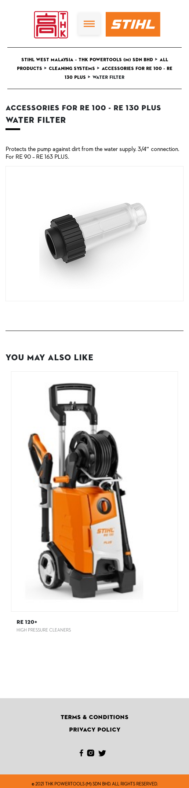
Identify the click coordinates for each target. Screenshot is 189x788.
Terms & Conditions (94, 717)
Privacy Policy (94, 729)
